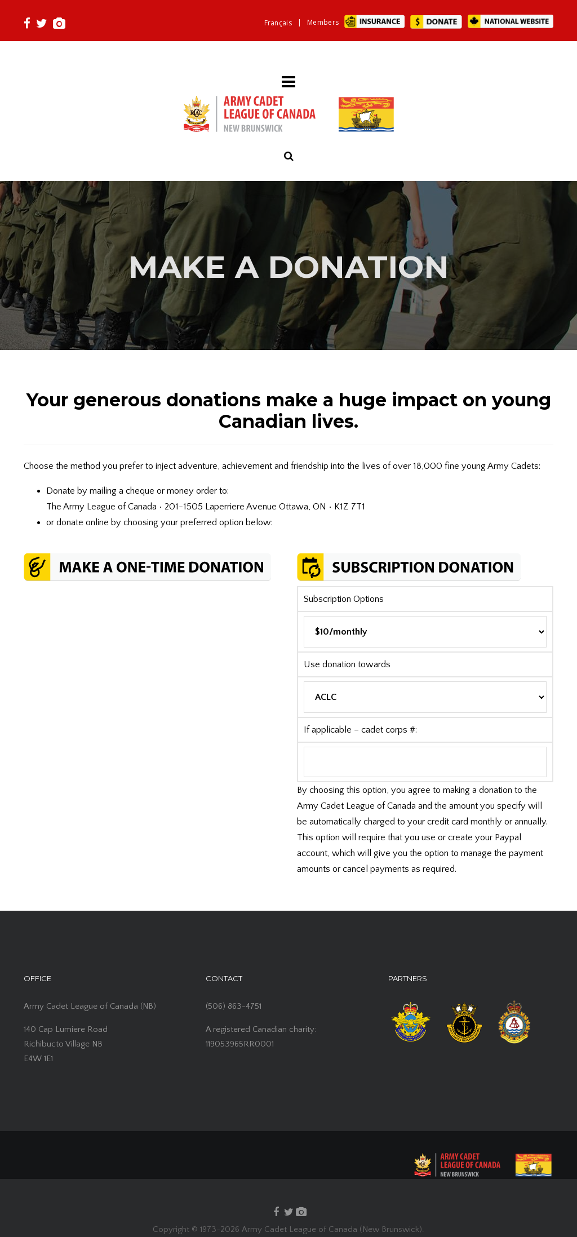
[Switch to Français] (278, 23)
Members (323, 22)
